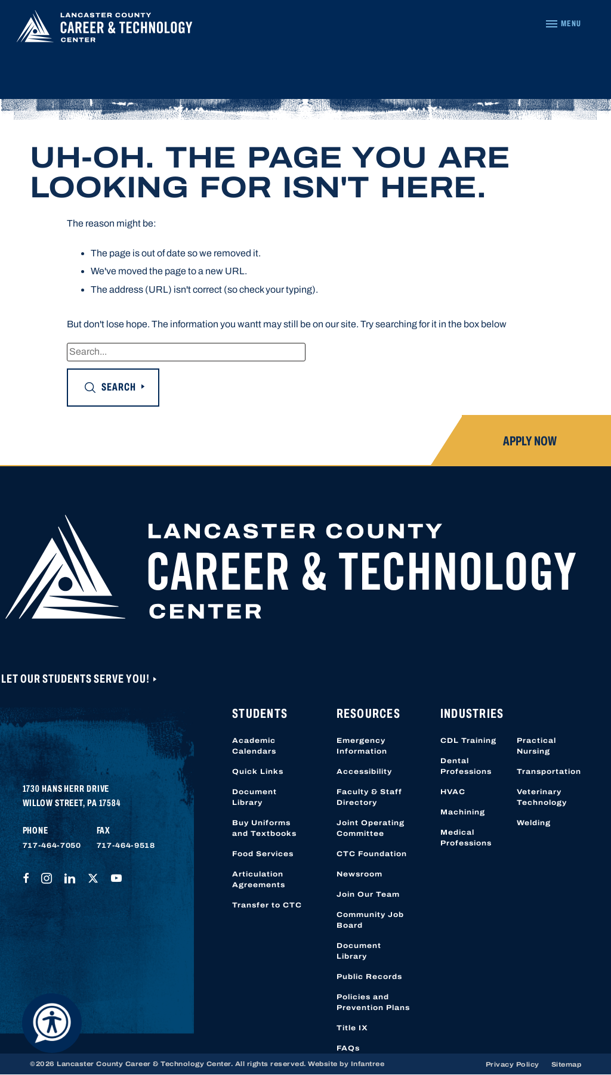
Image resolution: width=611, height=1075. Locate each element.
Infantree (368, 1063)
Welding (534, 823)
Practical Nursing (536, 745)
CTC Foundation (372, 854)
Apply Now (530, 441)
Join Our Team (368, 894)
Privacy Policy (512, 1064)
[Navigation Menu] (563, 24)
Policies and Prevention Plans (373, 1002)
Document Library (254, 797)
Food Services (263, 854)
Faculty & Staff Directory (369, 797)
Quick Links (257, 771)
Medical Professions (466, 837)
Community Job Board (370, 920)
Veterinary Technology (542, 797)
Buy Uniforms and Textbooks (264, 828)
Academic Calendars (254, 745)
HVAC (452, 792)
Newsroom (359, 874)
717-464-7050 (52, 845)
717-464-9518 (126, 845)
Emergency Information (362, 745)
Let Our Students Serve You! (76, 678)
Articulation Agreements (258, 879)
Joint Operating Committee (371, 828)
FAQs (348, 1048)
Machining (462, 812)
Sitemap (566, 1064)
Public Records (369, 976)
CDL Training (468, 740)
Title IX (352, 1028)
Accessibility (364, 771)
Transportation (549, 771)
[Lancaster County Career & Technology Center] (104, 29)
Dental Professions (466, 766)
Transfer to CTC (267, 905)
